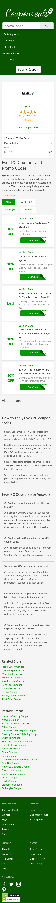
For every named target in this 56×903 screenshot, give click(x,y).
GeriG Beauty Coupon (13, 773)
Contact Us (7, 854)
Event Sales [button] (11, 46)
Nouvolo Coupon (11, 688)
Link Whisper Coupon (13, 670)
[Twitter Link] (11, 884)
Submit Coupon (28, 69)
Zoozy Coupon (9, 755)
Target (4, 819)
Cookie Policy (36, 863)
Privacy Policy (36, 854)
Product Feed (36, 810)
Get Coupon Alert (27, 127)
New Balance (8, 824)
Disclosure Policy (37, 858)
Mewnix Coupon (10, 719)
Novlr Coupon (9, 781)
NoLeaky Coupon (11, 748)
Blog (12, 59)
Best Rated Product (39, 814)
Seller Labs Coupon (12, 677)
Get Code (33, 240)
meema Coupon (10, 777)
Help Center (7, 858)
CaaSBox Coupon (11, 763)
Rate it (28, 120)
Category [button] (11, 40)
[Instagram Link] (18, 884)
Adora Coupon (9, 726)
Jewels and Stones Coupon (16, 723)
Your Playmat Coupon (13, 681)
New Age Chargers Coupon (16, 766)
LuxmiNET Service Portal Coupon (19, 759)
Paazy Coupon (9, 752)
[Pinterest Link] (4, 889)
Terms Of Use (36, 849)
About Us (6, 849)
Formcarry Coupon (12, 770)
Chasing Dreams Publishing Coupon (20, 734)
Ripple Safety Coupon (13, 666)
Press (4, 863)
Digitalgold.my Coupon (14, 744)
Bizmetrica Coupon (12, 784)
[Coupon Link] (28, 231)
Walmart (6, 814)
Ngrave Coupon (10, 691)
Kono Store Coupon (12, 684)
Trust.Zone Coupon (12, 699)
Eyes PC (28, 106)
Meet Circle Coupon (12, 673)
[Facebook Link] (4, 884)
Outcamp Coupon (11, 737)
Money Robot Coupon (13, 695)
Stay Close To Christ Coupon (17, 741)
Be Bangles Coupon (12, 788)
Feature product (12, 34)
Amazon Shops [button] (11, 53)
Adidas (5, 834)
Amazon (5, 829)
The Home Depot (10, 810)
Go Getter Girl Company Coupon (19, 730)
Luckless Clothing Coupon (15, 716)
